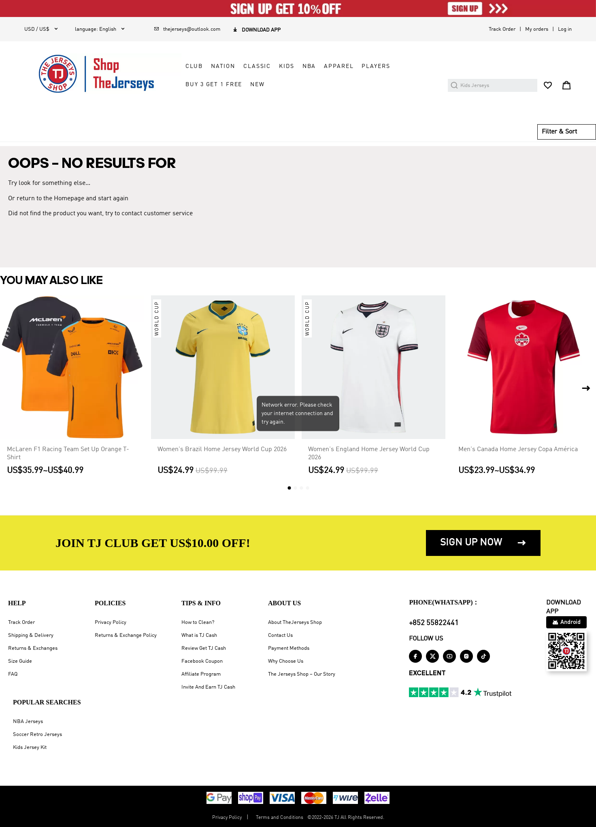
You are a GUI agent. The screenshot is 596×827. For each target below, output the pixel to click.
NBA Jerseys (28, 721)
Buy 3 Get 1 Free (213, 84)
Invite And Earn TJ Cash (208, 687)
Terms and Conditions (279, 817)
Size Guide (20, 661)
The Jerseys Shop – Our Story (301, 674)
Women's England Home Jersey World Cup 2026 (369, 453)
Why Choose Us (285, 661)
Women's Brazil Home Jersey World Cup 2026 (222, 449)
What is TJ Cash (199, 635)
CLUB (193, 66)
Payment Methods (288, 648)
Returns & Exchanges (32, 648)
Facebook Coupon (202, 661)
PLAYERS (376, 66)
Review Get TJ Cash (203, 648)
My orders (536, 29)
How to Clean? (197, 622)
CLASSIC (257, 66)
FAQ (12, 674)
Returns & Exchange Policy (126, 635)
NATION (223, 66)
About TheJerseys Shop (295, 622)
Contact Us (280, 635)
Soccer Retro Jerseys (37, 734)
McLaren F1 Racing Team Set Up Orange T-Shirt (68, 453)
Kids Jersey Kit (30, 747)
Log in (565, 29)
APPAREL (338, 66)
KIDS (286, 66)
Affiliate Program (201, 674)
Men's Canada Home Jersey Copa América (518, 449)
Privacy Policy (110, 622)
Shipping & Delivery (30, 635)
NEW (257, 84)
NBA (309, 66)
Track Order (502, 29)
